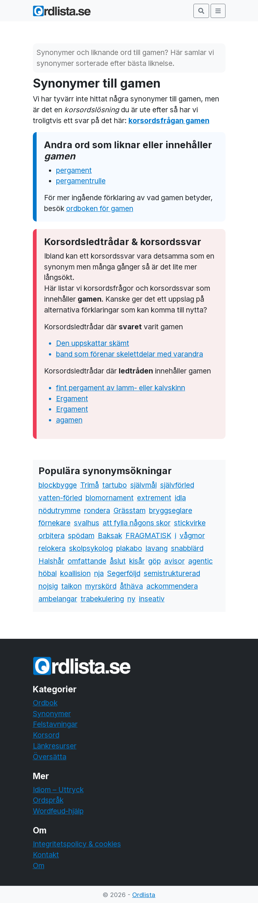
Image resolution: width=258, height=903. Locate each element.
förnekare (54, 522)
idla (180, 497)
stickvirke (190, 522)
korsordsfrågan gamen (168, 120)
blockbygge (57, 485)
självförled (177, 485)
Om (38, 865)
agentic (200, 560)
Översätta (49, 756)
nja (99, 573)
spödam (81, 535)
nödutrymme (59, 510)
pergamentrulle (81, 180)
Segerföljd (123, 573)
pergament (74, 170)
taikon (71, 586)
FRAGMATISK (148, 535)
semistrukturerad (172, 573)
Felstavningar (55, 724)
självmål (143, 485)
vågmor (192, 535)
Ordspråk (48, 800)
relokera (52, 548)
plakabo (129, 548)
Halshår (51, 560)
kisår (137, 560)
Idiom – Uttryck (58, 789)
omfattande (87, 560)
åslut (118, 560)
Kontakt (46, 854)
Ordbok (45, 702)
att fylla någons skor (137, 522)
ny (131, 598)
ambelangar (57, 598)
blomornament (110, 497)
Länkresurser (55, 745)
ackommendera (172, 586)
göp (154, 560)
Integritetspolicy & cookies (77, 843)
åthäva (131, 586)
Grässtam (130, 510)
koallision (75, 573)
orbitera (51, 535)
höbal (47, 573)
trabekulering (102, 598)
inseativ (152, 598)
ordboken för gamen (99, 208)
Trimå (89, 485)
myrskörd (100, 586)
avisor (174, 560)
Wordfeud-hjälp (58, 810)
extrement (154, 497)
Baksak (110, 535)
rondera (97, 510)
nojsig (48, 586)
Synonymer (52, 713)
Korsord (46, 734)
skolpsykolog (91, 548)
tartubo (114, 485)
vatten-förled (60, 497)
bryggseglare (170, 510)
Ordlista (143, 895)
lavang (157, 548)
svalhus (86, 522)
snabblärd (187, 548)
